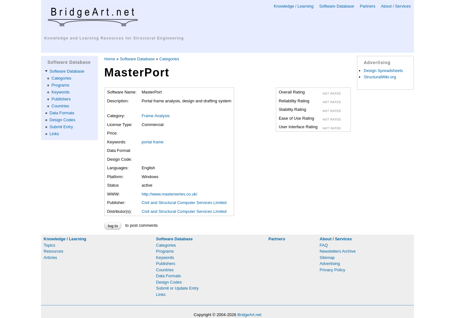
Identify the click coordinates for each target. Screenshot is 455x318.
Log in (113, 226)
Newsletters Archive (338, 251)
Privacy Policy (332, 269)
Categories (61, 78)
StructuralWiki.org (380, 77)
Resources (53, 251)
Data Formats (62, 113)
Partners (367, 6)
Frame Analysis (156, 115)
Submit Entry (61, 126)
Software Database (336, 6)
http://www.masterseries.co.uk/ (169, 194)
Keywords (61, 92)
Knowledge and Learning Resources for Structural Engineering (114, 38)
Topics (49, 245)
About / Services (396, 6)
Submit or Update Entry (177, 288)
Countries (60, 106)
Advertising (330, 263)
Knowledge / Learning (293, 6)
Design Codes (63, 119)
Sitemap (327, 257)
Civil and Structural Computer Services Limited (184, 202)
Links (54, 133)
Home (109, 59)
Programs (60, 85)
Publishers (61, 99)
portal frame (152, 142)
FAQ (324, 245)
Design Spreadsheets (383, 70)
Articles (50, 257)
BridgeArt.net (249, 314)
